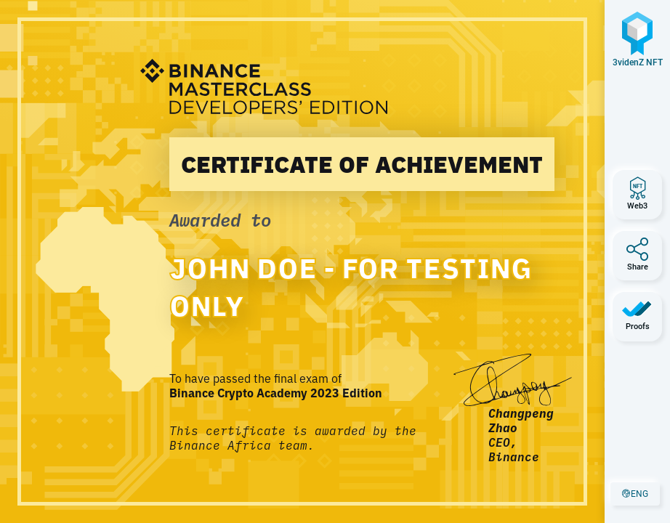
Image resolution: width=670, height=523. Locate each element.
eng (641, 496)
